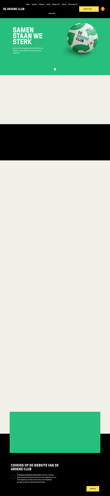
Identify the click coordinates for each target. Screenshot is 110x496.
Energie (42, 4)
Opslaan (93, 488)
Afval (48, 4)
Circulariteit (73, 4)
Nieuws (34, 4)
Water (64, 4)
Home (28, 4)
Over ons (52, 13)
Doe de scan (88, 9)
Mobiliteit (56, 4)
